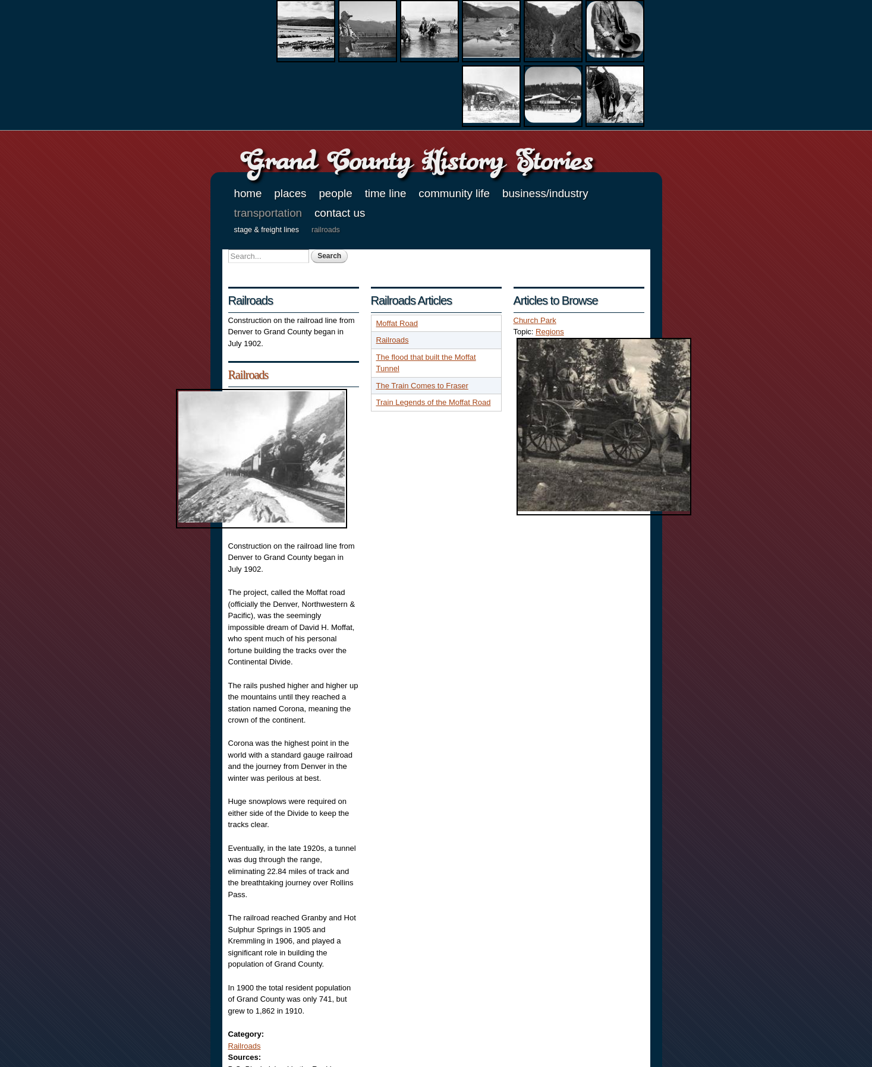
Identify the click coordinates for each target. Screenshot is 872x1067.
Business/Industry (545, 193)
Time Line (386, 193)
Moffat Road (397, 323)
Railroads (325, 230)
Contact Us (339, 213)
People (335, 193)
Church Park (535, 320)
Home (248, 193)
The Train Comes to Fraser (422, 385)
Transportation (268, 213)
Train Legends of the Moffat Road (433, 402)
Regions (550, 331)
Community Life (454, 193)
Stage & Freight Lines (267, 230)
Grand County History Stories (416, 160)
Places (290, 193)
